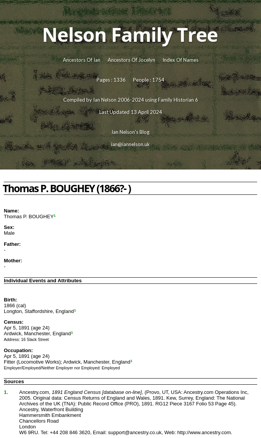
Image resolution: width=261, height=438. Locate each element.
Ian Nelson (105, 100)
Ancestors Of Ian (81, 60)
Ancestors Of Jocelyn (131, 60)
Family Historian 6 (178, 100)
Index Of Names (181, 60)
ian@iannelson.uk (130, 144)
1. (6, 392)
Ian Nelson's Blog (130, 132)
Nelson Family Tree (130, 34)
